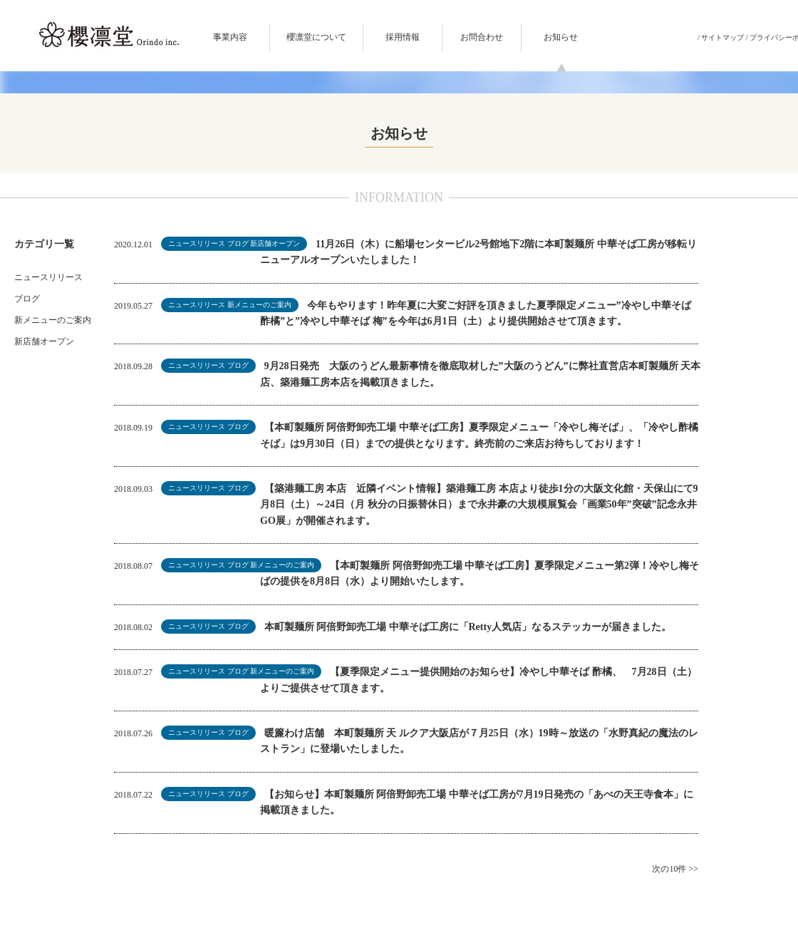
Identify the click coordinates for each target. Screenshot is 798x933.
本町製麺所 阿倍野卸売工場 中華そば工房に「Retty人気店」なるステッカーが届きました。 (468, 627)
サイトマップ (722, 37)
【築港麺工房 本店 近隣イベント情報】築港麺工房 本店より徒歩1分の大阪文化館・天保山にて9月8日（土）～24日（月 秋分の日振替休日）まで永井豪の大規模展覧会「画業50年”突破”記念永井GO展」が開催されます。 (479, 504)
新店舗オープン (44, 341)
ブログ (27, 299)
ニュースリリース (48, 277)
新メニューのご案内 (52, 320)
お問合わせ (481, 37)
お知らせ (561, 37)
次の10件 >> (675, 869)
